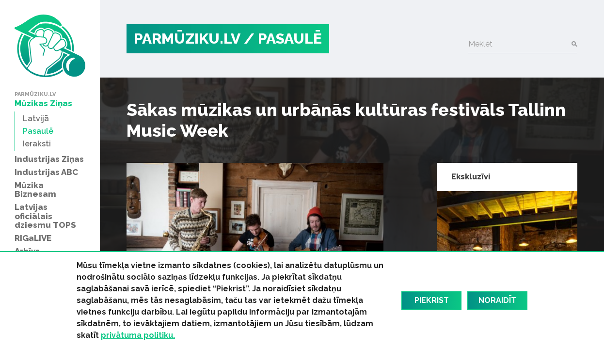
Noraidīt (497, 300)
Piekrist (431, 300)
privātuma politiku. (138, 335)
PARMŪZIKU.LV (187, 38)
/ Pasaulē (283, 38)
